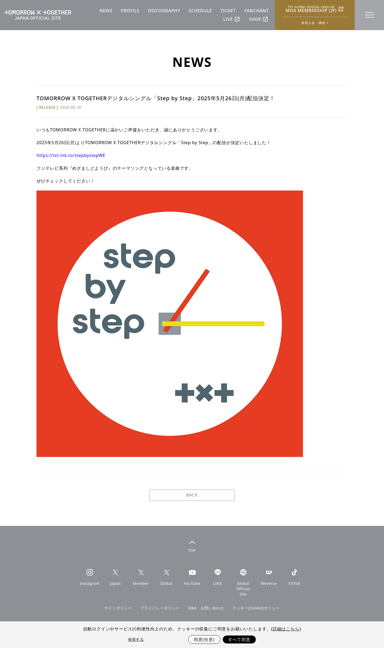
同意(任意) (204, 639)
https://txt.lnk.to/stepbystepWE (71, 155)
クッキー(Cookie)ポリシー (256, 607)
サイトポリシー (118, 607)
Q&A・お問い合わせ (206, 607)
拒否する (136, 639)
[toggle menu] (369, 15)
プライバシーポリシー (160, 607)
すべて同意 (239, 639)
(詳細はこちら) (286, 629)
